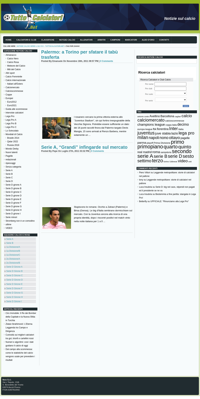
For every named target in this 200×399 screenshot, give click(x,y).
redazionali (11, 159)
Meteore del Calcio (16, 66)
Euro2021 (12, 105)
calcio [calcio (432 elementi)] (186, 116)
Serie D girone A (13, 185)
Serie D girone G (14, 206)
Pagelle (9, 156)
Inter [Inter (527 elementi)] (173, 128)
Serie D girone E (13, 199)
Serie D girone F (13, 203)
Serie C (9, 177)
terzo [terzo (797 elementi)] (157, 160)
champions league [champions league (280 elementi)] (151, 124)
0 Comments (106, 61)
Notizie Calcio (67, 40)
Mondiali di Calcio (14, 134)
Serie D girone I (13, 213)
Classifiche (47, 40)
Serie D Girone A (14, 267)
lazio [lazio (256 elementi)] (174, 133)
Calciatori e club (26, 40)
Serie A (9, 170)
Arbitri (101, 40)
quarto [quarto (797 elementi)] (171, 146)
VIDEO (9, 228)
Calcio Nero (13, 58)
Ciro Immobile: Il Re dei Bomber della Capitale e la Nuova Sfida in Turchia (21, 317)
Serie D (9, 181)
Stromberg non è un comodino (20, 221)
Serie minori (11, 217)
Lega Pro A (11, 120)
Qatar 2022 (12, 141)
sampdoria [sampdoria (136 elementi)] (166, 152)
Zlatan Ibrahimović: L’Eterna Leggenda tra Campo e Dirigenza (19, 327)
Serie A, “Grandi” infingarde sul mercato (84, 147)
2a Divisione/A (13, 259)
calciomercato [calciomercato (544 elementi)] (151, 120)
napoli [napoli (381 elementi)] (154, 138)
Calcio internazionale (16, 80)
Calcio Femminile (14, 76)
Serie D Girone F (14, 288)
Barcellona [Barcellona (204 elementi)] (167, 116)
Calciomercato (12, 87)
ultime (8, 224)
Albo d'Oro (148, 40)
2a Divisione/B (13, 263)
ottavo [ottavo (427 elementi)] (174, 137)
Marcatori (131, 40)
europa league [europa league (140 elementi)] (144, 129)
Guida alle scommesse (16, 109)
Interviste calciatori (14, 112)
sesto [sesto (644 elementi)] (188, 156)
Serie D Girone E (14, 284)
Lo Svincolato (12, 130)
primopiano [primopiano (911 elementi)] (150, 146)
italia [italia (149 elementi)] (180, 129)
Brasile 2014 (13, 138)
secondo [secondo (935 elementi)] (182, 151)
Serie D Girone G (14, 293)
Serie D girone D (14, 195)
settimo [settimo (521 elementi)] (144, 160)
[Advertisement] (87, 90)
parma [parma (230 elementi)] (141, 142)
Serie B (9, 174)
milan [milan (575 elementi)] (142, 137)
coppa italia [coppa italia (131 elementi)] (171, 125)
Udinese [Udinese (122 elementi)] (173, 161)
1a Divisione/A (13, 247)
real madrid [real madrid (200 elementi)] (144, 152)
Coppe (9, 94)
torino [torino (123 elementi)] (166, 161)
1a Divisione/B (13, 251)
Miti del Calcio (14, 69)
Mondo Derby (12, 148)
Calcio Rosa (13, 62)
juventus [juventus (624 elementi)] (145, 132)
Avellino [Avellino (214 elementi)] (154, 116)
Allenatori (86, 40)
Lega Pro (10, 116)
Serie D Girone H (14, 297)
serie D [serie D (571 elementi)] (175, 156)
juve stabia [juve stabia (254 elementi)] (163, 133)
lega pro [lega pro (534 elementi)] (186, 133)
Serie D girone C (14, 192)
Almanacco (11, 55)
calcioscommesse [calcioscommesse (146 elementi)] (174, 120)
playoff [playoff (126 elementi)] (150, 143)
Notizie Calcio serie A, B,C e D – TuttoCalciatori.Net (40, 46)
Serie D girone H (14, 210)
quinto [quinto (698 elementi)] (184, 146)
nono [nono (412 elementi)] (164, 137)
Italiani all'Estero (15, 84)
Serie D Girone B (14, 271)
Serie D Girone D (14, 280)
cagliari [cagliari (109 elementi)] (178, 116)
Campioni (115, 40)
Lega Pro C (11, 127)
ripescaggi (10, 163)
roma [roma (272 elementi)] (156, 152)
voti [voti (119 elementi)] (190, 161)
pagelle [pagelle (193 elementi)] (185, 138)
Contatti (164, 40)
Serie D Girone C (14, 275)
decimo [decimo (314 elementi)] (183, 124)
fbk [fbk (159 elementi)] (154, 129)
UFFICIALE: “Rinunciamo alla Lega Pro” (169, 201)
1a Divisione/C (13, 255)
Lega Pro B (11, 123)
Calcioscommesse (14, 91)
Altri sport (10, 73)
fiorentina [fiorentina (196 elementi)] (163, 129)
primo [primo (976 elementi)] (177, 142)
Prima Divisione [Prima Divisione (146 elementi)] (162, 143)
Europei (9, 98)
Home (9, 40)
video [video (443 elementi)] (183, 160)
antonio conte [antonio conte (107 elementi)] (143, 116)
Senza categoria (13, 167)
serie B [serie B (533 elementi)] (160, 156)
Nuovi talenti (11, 152)
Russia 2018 (13, 145)
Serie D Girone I (14, 301)
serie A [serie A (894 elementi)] (145, 156)
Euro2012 (12, 102)
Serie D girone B (13, 188)
